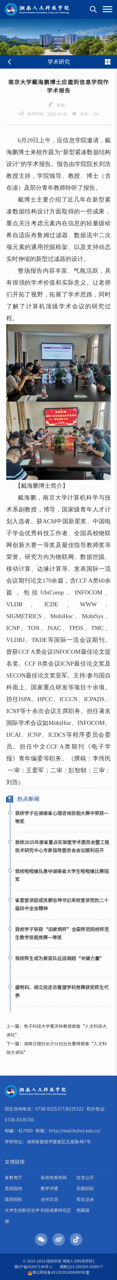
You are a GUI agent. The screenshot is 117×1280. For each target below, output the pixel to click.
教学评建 (49, 1188)
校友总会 (85, 1199)
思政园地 (13, 1188)
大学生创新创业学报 (22, 1216)
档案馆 (83, 1210)
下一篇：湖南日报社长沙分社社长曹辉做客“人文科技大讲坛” (56, 1048)
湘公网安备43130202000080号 (56, 1272)
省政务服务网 (54, 1177)
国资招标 (13, 1199)
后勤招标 (85, 1188)
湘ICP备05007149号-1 (33, 1266)
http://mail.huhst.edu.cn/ (74, 1131)
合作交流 (49, 1199)
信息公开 (85, 1177)
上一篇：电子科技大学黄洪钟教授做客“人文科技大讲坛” (56, 1030)
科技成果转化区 (56, 1210)
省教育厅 (13, 1177)
